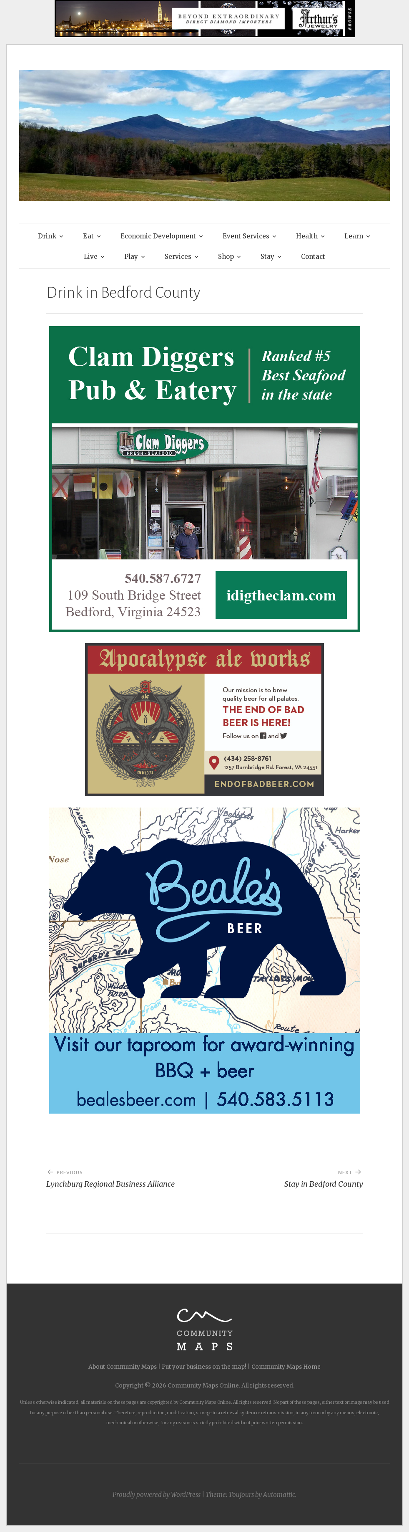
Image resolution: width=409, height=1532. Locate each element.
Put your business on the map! (204, 1366)
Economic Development (158, 236)
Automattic (279, 1495)
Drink (47, 236)
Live (91, 257)
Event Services (246, 236)
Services (178, 257)
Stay (267, 257)
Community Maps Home (286, 1366)
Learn (353, 236)
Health (307, 236)
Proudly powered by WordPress (157, 1495)
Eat (88, 236)
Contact (313, 257)
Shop (226, 257)
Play (131, 257)
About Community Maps (122, 1366)
